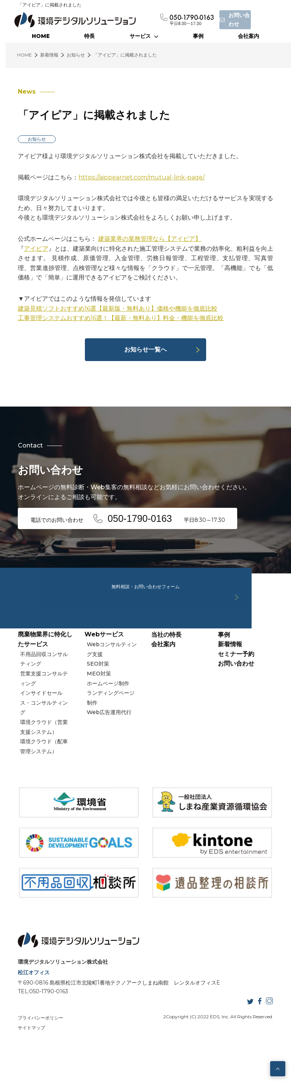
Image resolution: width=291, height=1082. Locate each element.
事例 (198, 36)
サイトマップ (28, 1051)
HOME (41, 36)
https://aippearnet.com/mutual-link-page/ (138, 177)
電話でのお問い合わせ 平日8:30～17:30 (130, 517)
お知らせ (33, 139)
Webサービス (102, 664)
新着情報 (231, 674)
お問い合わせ (237, 693)
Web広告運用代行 (109, 742)
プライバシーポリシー (37, 1041)
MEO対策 (99, 703)
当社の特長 (166, 664)
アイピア (32, 248)
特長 (89, 36)
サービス (144, 36)
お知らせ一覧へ (145, 349)
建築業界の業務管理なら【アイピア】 (146, 238)
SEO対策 (98, 694)
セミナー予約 (237, 684)
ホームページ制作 (108, 713)
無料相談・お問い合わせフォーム (145, 572)
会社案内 (248, 36)
